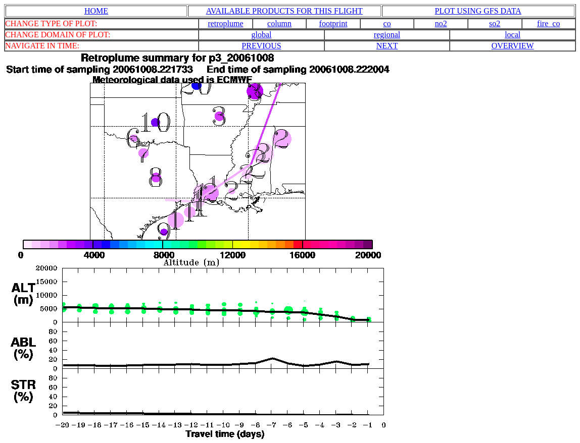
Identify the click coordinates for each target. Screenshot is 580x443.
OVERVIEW (513, 45)
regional (387, 34)
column (279, 23)
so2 (494, 23)
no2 (441, 23)
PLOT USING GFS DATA (478, 11)
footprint (333, 23)
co (387, 23)
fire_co (548, 23)
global (261, 34)
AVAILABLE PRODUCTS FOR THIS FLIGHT (284, 11)
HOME (96, 11)
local (512, 34)
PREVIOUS (261, 45)
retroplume (225, 23)
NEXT (387, 45)
